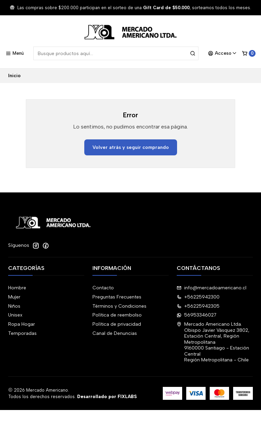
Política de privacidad (116, 324)
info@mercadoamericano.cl (211, 288)
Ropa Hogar (21, 324)
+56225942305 (198, 306)
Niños (14, 306)
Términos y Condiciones (119, 306)
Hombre (17, 288)
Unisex (15, 315)
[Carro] (249, 53)
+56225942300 (198, 297)
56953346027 (196, 315)
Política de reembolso (117, 315)
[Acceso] (222, 53)
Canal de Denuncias (114, 333)
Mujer (14, 297)
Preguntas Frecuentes (116, 297)
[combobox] (115, 53)
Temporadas (22, 333)
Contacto (103, 288)
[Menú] (14, 53)
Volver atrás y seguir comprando (130, 147)
